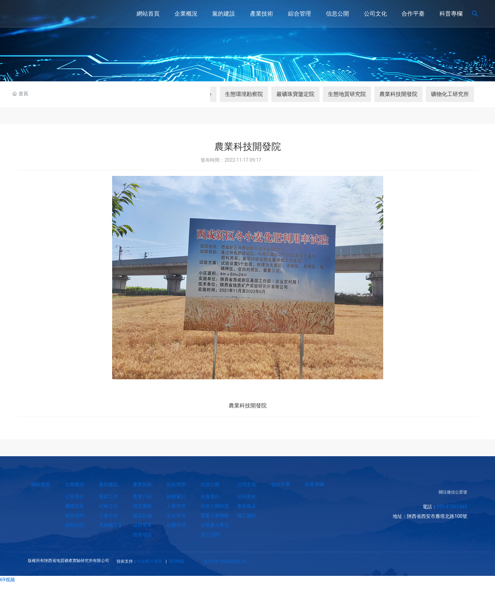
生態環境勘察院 (244, 94)
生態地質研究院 (347, 94)
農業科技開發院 (398, 94)
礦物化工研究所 (450, 94)
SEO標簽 (176, 561)
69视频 (7, 579)
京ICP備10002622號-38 (225, 561)
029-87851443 (452, 506)
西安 (158, 561)
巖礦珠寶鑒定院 (295, 94)
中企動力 (145, 561)
